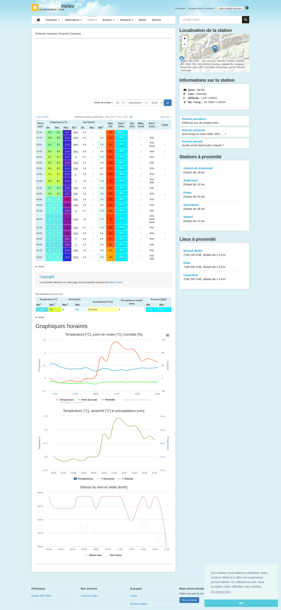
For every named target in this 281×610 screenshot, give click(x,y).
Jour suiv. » (166, 117)
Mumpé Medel (214, 253)
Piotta (214, 195)
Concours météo (89, 596)
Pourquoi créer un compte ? (201, 8)
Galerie (142, 20)
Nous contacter (189, 600)
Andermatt (214, 183)
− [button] (184, 45)
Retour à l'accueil (54, 7)
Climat (92, 20)
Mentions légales (138, 604)
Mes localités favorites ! (230, 8)
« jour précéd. (42, 117)
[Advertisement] (104, 69)
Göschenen (214, 207)
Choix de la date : (103, 102)
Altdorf (214, 219)
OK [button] (241, 603)
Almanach (126, 20)
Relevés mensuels (214, 132)
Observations (73, 20)
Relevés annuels (214, 143)
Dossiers (108, 20)
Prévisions (52, 20)
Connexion (180, 8)
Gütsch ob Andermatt (214, 170)
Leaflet (183, 61)
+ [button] (184, 39)
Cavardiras (214, 277)
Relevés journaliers (214, 121)
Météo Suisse (116, 282)
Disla (214, 265)
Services (156, 20)
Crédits (133, 596)
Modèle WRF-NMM (41, 596)
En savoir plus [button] (221, 591)
